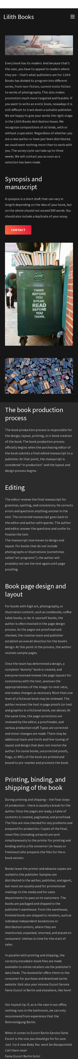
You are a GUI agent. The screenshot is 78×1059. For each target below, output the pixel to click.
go (47, 1039)
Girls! (36, 1056)
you (32, 1039)
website (10, 984)
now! (23, 1050)
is (16, 1039)
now (23, 1044)
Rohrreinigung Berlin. (20, 1022)
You (37, 1044)
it (18, 1044)
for (52, 1039)
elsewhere (49, 990)
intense (43, 984)
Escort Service (59, 984)
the (20, 1039)
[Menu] (72, 16)
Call (8, 1050)
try (14, 1044)
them (15, 1050)
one (26, 1039)
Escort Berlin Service (45, 1033)
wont (44, 1044)
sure (63, 1039)
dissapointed (62, 1044)
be (51, 1044)
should (40, 1039)
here (67, 990)
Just (8, 1044)
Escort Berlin (22, 1056)
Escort (18, 990)
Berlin (31, 990)
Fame (9, 990)
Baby (30, 1044)
